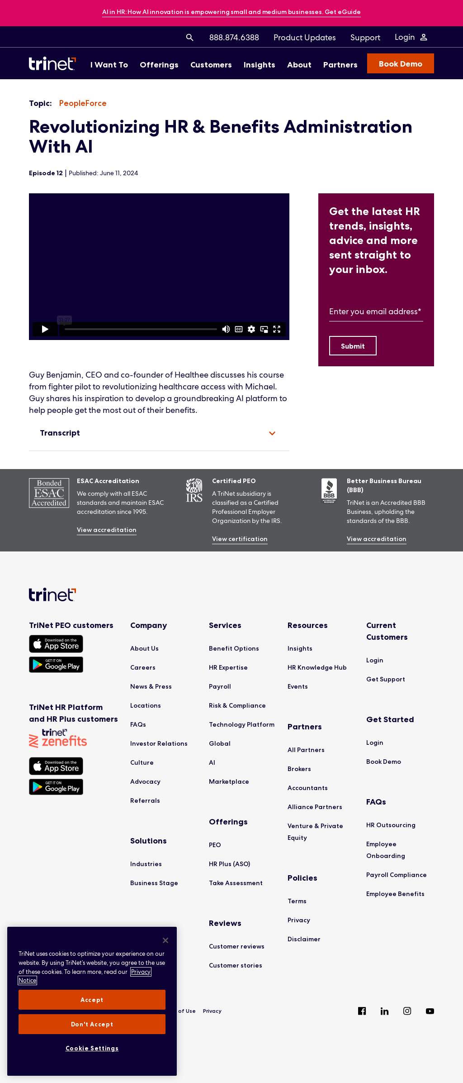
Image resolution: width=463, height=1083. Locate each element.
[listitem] (83, 103)
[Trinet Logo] (55, 63)
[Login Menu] (411, 37)
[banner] (231, 12)
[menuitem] (190, 37)
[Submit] (353, 345)
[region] (159, 266)
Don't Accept (92, 1024)
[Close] (165, 940)
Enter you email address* (375, 311)
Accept (92, 999)
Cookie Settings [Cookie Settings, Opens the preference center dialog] (92, 1048)
